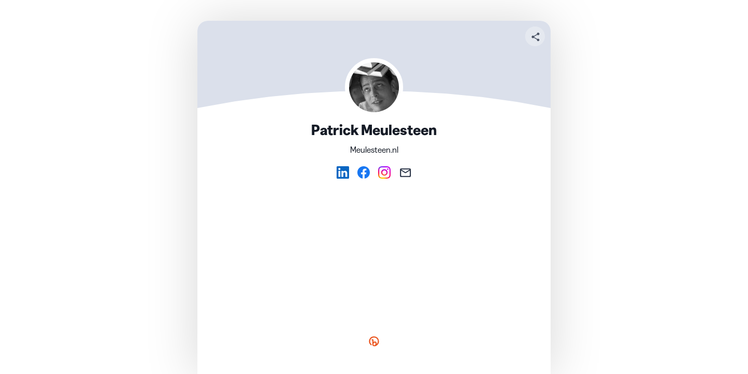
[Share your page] (535, 36)
